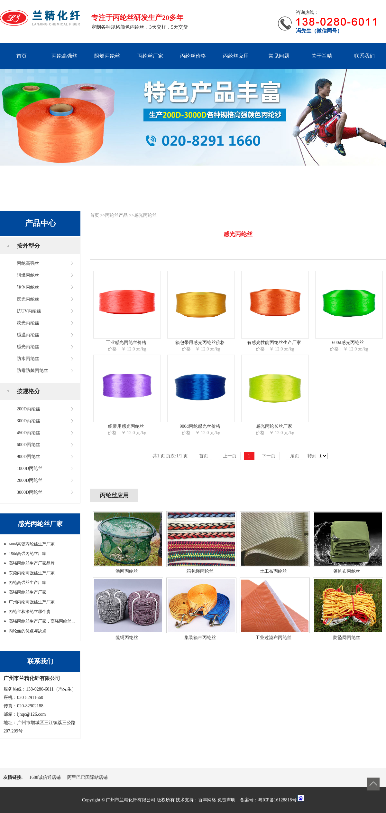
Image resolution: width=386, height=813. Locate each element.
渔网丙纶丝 (126, 571)
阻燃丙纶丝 (107, 56)
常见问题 (279, 56)
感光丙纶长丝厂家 (274, 426)
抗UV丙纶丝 (29, 311)
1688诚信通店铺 (45, 777)
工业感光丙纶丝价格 (126, 342)
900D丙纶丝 (28, 456)
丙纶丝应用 (236, 56)
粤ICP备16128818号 (277, 800)
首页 (21, 56)
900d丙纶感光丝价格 (200, 426)
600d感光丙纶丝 (348, 342)
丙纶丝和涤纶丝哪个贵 (30, 611)
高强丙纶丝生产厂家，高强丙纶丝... (42, 621)
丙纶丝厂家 (150, 56)
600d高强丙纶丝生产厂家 (32, 543)
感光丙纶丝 (28, 346)
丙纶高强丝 (64, 56)
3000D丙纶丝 (29, 492)
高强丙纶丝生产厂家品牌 (32, 563)
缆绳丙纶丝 (126, 637)
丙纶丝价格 (193, 56)
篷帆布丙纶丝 (346, 571)
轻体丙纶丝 (28, 287)
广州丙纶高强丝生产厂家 (32, 601)
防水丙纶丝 (28, 358)
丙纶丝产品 (116, 215)
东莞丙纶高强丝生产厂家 (32, 572)
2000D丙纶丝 (29, 480)
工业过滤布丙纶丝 (273, 637)
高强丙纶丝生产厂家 (27, 592)
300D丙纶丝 (28, 420)
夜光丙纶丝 (28, 299)
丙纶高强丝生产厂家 (27, 582)
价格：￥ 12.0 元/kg (127, 349)
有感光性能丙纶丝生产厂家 (274, 342)
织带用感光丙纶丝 (126, 426)
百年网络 (207, 800)
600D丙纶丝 (28, 444)
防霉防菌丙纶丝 (32, 370)
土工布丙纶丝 (273, 571)
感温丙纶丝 (28, 334)
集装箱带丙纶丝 (200, 637)
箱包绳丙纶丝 (200, 571)
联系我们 (364, 56)
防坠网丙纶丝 (346, 637)
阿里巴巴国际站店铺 (87, 777)
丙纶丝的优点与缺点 (27, 630)
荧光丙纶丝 (28, 322)
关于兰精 (321, 56)
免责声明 (226, 800)
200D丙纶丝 (28, 408)
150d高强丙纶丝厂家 (27, 553)
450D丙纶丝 (28, 432)
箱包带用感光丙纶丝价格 (200, 342)
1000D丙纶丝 (29, 468)
